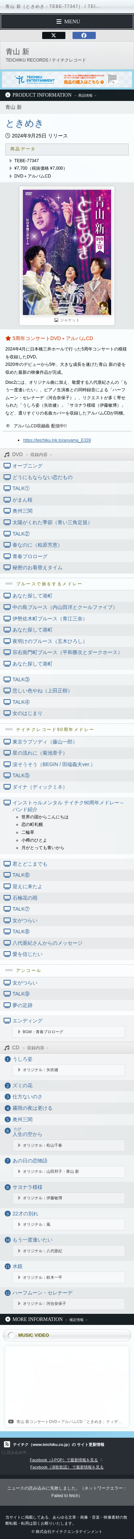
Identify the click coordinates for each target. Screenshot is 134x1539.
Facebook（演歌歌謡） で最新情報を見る (67, 1467)
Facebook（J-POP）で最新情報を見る (64, 1460)
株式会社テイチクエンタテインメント (69, 1531)
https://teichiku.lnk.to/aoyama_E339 (57, 440)
